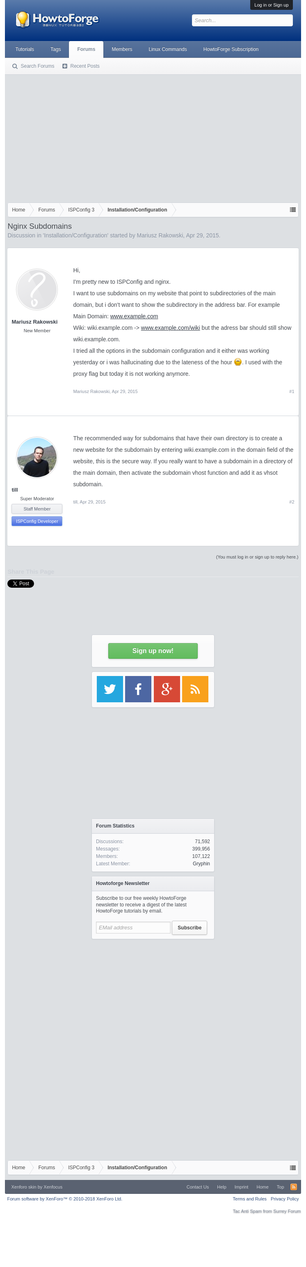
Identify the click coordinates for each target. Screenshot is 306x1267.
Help (221, 1186)
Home (262, 1186)
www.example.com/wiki (170, 327)
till (14, 490)
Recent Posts (84, 66)
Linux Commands (167, 49)
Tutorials (24, 49)
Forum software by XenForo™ (64, 1198)
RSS (293, 1187)
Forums (86, 49)
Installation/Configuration (75, 235)
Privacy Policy (285, 1198)
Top (280, 1186)
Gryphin (201, 864)
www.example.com (134, 316)
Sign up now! (153, 650)
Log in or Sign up (271, 4)
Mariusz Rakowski (160, 235)
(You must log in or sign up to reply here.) (257, 556)
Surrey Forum (287, 1211)
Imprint (242, 1186)
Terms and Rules (250, 1198)
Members (122, 49)
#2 (291, 501)
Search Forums (37, 66)
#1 (291, 391)
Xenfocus (52, 1186)
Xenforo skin (23, 1186)
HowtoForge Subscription (231, 49)
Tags (55, 49)
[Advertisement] (153, 136)
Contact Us (198, 1186)
